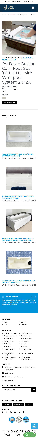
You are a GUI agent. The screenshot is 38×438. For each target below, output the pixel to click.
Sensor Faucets (9, 349)
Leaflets (29, 404)
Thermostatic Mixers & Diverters (27, 358)
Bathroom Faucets (10, 333)
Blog (5, 324)
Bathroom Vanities (27, 353)
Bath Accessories (26, 336)
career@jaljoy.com (16, 377)
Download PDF (9, 103)
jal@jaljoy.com (9, 373)
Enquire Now (34, 426)
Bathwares (13, 15)
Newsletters (18, 404)
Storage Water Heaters (26, 350)
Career (23, 322)
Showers (24, 346)
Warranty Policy (7, 434)
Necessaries (25, 341)
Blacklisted (26, 432)
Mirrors (23, 344)
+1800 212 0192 (12, 2)
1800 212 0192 (9, 381)
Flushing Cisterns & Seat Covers (10, 358)
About (6, 322)
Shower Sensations (10, 336)
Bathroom (7, 346)
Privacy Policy (18, 434)
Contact (23, 324)
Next (35, 297)
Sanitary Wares (9, 341)
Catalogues (7, 404)
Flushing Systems (26, 333)
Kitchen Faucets (26, 338)
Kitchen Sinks (8, 338)
